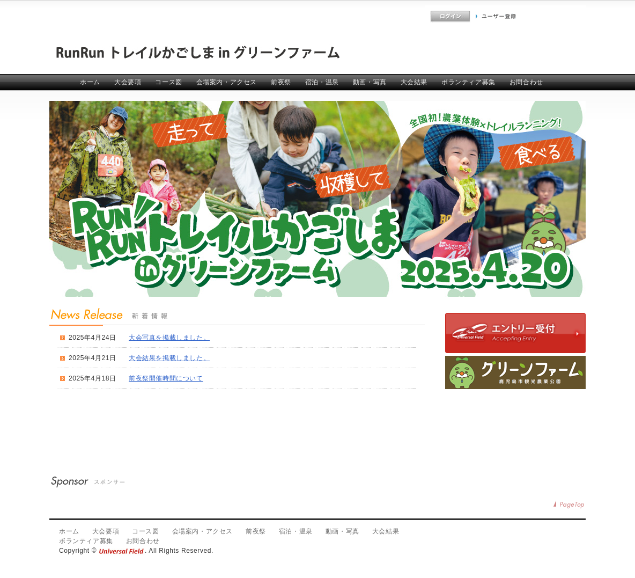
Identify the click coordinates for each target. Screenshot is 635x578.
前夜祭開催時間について (166, 378)
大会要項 (127, 82)
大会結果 (414, 82)
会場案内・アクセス (226, 82)
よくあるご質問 (402, 16)
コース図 (168, 82)
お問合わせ (526, 82)
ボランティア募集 (468, 82)
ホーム (90, 82)
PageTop (569, 505)
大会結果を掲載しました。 (169, 358)
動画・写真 (370, 82)
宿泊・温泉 (322, 82)
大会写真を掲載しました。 (169, 337)
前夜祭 (281, 82)
